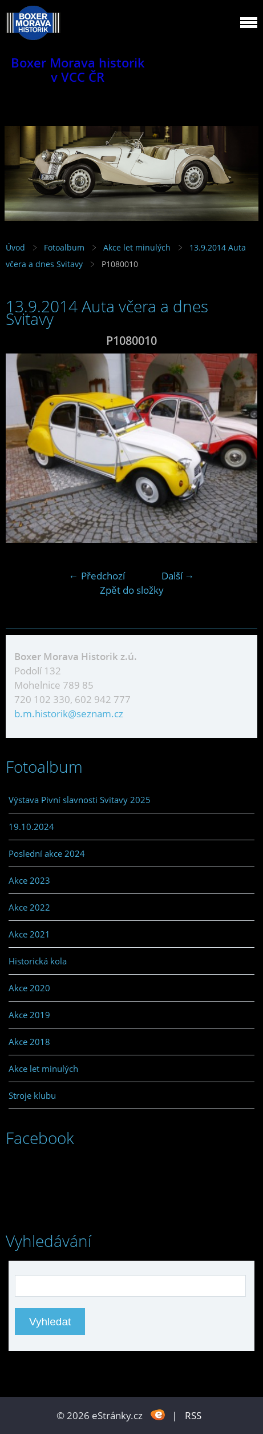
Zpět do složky (132, 590)
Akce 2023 (29, 880)
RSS (193, 1415)
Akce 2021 (29, 934)
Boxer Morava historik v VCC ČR (78, 70)
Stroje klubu (32, 1095)
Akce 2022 (29, 907)
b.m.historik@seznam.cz (68, 713)
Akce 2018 (29, 1041)
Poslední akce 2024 (47, 853)
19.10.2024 (31, 826)
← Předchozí (97, 575)
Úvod (15, 247)
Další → (178, 575)
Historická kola (38, 961)
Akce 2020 (29, 988)
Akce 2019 (29, 1014)
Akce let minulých (137, 247)
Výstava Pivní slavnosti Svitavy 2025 (80, 799)
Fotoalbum (64, 247)
